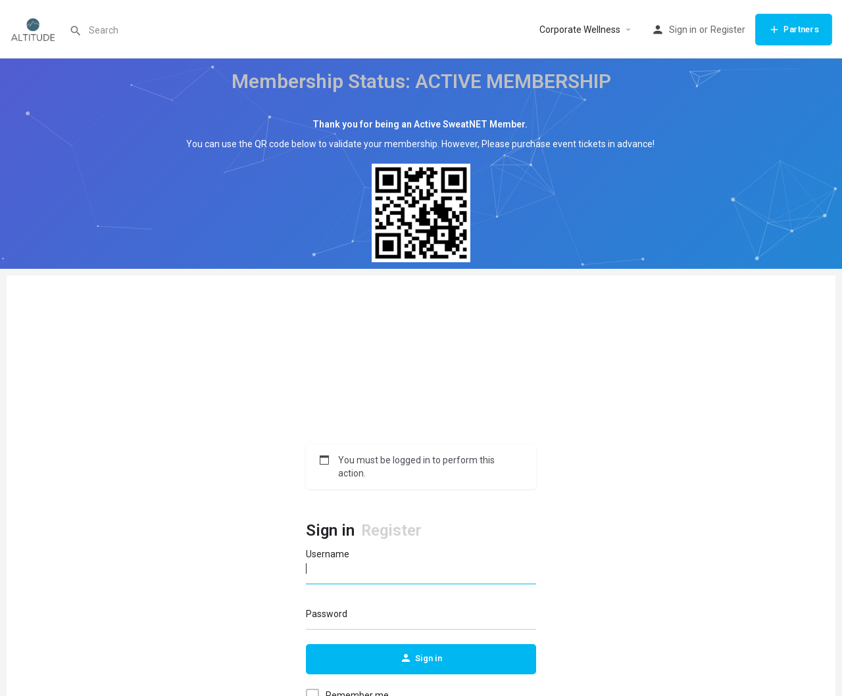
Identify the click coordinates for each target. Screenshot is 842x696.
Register (727, 29)
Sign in (683, 29)
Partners (793, 29)
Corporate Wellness (579, 29)
